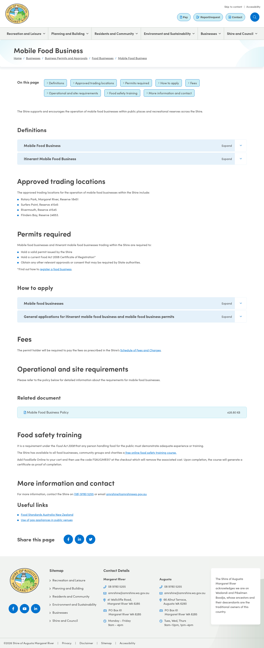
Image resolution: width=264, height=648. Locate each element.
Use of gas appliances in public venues (47, 520)
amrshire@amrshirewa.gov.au (126, 494)
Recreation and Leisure (24, 33)
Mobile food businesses (128, 303)
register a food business (56, 269)
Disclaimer (86, 643)
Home (18, 58)
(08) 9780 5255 (84, 494)
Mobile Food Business (132, 58)
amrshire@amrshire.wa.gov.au (128, 593)
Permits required (136, 84)
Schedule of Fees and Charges (140, 350)
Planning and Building (68, 33)
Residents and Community (114, 33)
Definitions (55, 84)
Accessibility (253, 6)
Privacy (67, 643)
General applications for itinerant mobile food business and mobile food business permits (128, 316)
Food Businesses (102, 58)
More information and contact (169, 94)
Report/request (208, 17)
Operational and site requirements (72, 94)
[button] (254, 17)
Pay (184, 17)
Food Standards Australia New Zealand (47, 514)
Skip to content (233, 6)
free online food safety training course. (151, 452)
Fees (194, 84)
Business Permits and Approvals (66, 58)
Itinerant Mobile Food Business (128, 158)
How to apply (168, 84)
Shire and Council (240, 33)
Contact (235, 17)
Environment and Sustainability (167, 33)
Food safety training (122, 94)
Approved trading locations (93, 84)
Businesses (209, 33)
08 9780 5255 (117, 586)
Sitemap (106, 643)
